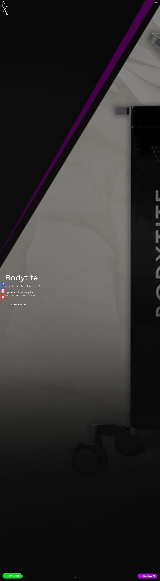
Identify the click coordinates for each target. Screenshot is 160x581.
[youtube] (3, 296)
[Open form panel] (148, 576)
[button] (112, 577)
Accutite (9, 286)
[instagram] (3, 290)
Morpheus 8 (33, 286)
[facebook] (3, 284)
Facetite (20, 286)
